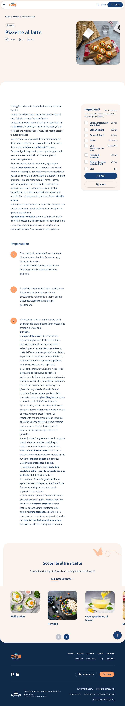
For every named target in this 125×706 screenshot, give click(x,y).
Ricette (16, 17)
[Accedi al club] (86, 674)
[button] (101, 5)
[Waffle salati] (25, 602)
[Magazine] (110, 653)
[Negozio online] (115, 4)
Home (7, 17)
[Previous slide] (58, 637)
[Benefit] (80, 653)
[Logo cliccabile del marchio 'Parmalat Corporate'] (16, 694)
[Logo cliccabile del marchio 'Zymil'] (12, 5)
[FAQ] (101, 658)
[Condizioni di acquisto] (105, 689)
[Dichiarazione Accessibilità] (103, 699)
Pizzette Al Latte (28, 17)
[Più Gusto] (90, 653)
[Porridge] (62, 605)
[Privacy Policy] (89, 694)
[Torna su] (117, 635)
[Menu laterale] (4, 5)
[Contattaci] (110, 658)
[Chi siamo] (79, 658)
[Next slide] (66, 637)
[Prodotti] (71, 653)
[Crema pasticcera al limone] (100, 602)
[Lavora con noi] (75, 694)
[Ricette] (100, 653)
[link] (12, 674)
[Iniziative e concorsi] (106, 694)
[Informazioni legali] (85, 689)
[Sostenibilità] (91, 658)
